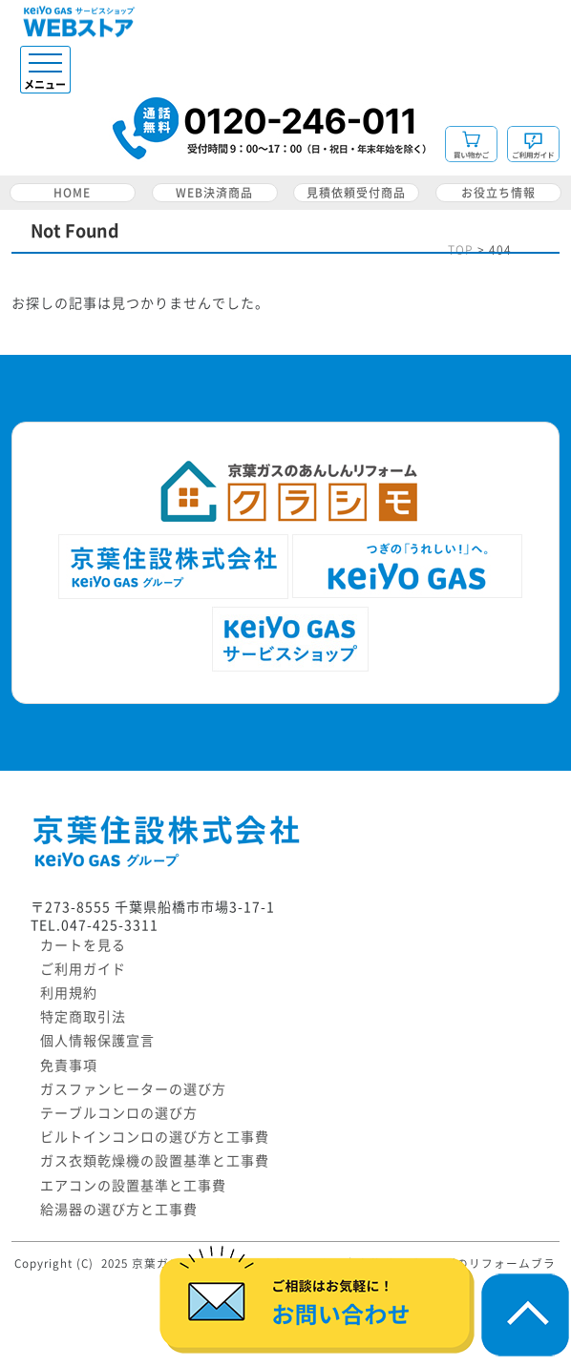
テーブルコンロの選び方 (119, 1113)
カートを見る (83, 945)
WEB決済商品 (214, 192)
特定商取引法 (83, 1017)
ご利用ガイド (83, 969)
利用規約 (68, 993)
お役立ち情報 (498, 192)
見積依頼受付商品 (356, 192)
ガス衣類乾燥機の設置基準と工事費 (154, 1161)
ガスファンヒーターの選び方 (133, 1089)
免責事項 (68, 1065)
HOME (72, 192)
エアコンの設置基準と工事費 (133, 1185)
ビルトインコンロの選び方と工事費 (154, 1137)
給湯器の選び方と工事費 (119, 1209)
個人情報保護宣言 (97, 1040)
